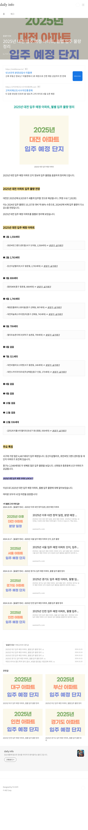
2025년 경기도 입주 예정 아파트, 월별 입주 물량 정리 (24, 658)
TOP (83, 788)
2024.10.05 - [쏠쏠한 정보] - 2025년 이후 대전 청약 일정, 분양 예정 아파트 (31, 507)
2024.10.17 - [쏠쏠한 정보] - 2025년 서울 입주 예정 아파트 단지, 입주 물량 (31, 539)
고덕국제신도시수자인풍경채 (19, 90)
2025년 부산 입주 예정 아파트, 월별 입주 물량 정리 (24, 652)
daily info (9, 751)
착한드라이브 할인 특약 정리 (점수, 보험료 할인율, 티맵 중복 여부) (29, 661)
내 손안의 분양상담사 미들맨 (19, 72)
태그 (12, 13)
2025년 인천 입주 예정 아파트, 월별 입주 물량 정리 (24, 655)
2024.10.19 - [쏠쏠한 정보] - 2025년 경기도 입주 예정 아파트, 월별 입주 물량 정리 (34, 571)
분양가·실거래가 (56, 245)
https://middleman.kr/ (15, 69)
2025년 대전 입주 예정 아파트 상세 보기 (18, 478)
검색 (78, 5)
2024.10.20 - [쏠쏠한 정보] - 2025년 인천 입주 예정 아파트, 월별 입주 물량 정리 (33, 603)
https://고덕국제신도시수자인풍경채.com (21, 87)
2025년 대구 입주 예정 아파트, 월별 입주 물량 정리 (24, 649)
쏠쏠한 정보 (10, 645)
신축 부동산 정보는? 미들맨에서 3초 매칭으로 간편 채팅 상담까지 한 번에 (36, 76)
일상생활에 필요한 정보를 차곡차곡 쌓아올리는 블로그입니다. (26, 754)
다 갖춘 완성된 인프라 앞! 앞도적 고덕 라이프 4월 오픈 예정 (30, 93)
